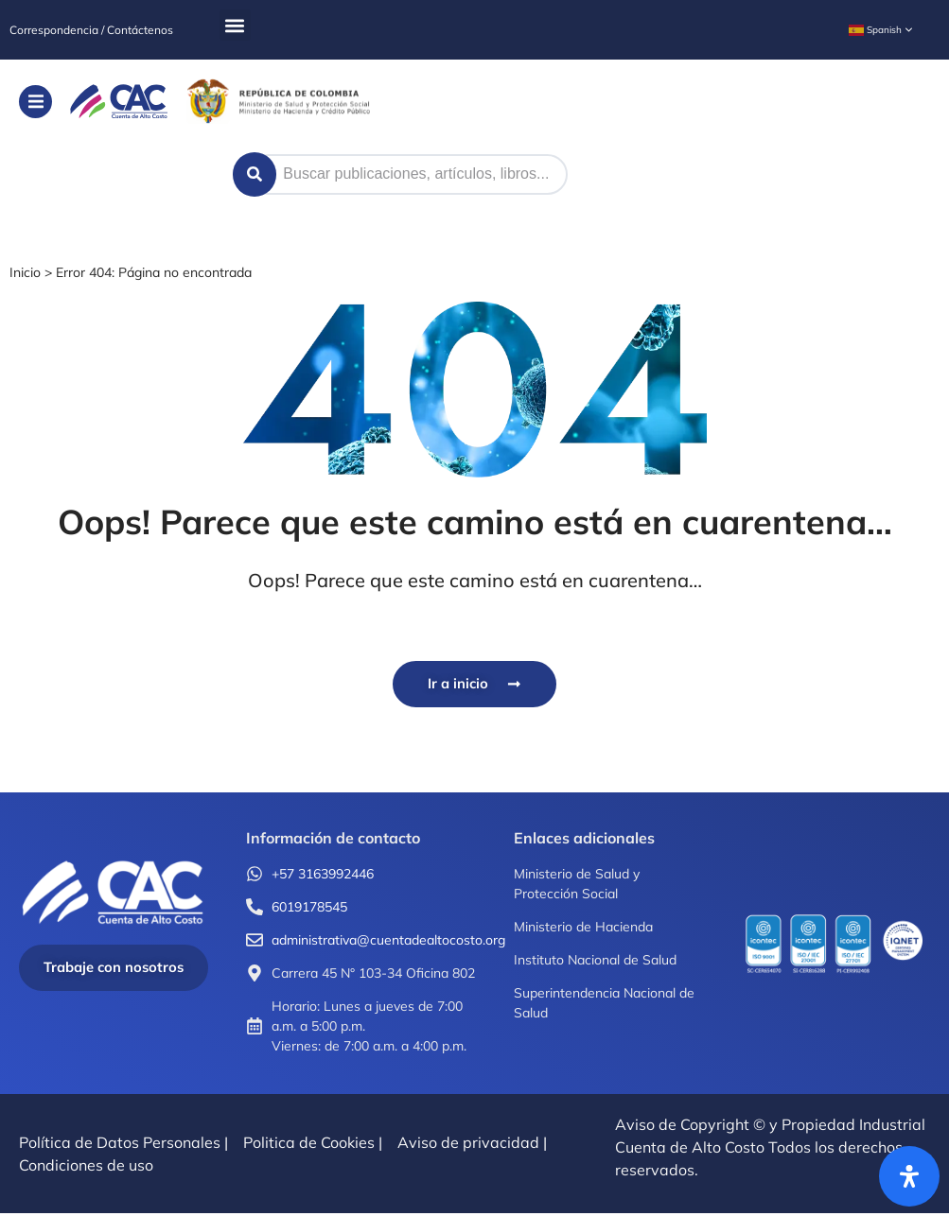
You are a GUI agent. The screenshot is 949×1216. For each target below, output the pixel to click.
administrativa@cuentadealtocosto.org (388, 941)
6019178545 (309, 908)
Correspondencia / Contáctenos (91, 30)
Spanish (875, 30)
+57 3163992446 (323, 875)
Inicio (25, 273)
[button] (235, 25)
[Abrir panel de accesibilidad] (909, 1176)
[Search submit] (255, 175)
